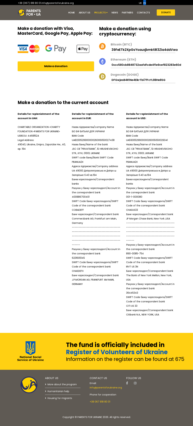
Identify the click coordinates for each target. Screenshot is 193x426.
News (115, 12)
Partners (127, 12)
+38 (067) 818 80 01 (29, 3)
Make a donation (56, 66)
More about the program (62, 384)
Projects (100, 12)
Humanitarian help (58, 391)
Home (71, 12)
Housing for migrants (60, 398)
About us (84, 12)
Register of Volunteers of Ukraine (117, 352)
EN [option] (144, 3)
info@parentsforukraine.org (57, 3)
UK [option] (140, 3)
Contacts (143, 12)
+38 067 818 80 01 (100, 401)
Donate (165, 12)
